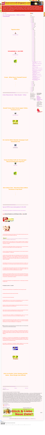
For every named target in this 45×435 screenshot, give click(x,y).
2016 (31, 90)
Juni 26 (33, 34)
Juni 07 (33, 54)
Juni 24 (33, 36)
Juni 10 (33, 51)
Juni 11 (33, 50)
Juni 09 (33, 52)
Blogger (35, 418)
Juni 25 (33, 35)
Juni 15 (33, 46)
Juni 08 (33, 53)
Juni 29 (33, 31)
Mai (32, 81)
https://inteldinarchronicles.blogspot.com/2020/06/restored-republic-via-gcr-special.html (14, 210)
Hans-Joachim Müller (15, 54)
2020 (31, 22)
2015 (31, 91)
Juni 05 (33, 56)
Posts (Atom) (7, 389)
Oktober (33, 25)
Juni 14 (33, 47)
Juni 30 (33, 30)
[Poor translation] (4, 423)
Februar (33, 84)
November (33, 24)
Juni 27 (33, 33)
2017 (31, 89)
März (32, 83)
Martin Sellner (15, 165)
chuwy (29, 418)
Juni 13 (33, 48)
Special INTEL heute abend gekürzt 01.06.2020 (14, 207)
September (33, 26)
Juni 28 (33, 32)
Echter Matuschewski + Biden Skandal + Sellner (14, 95)
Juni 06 (33, 55)
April (32, 82)
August (32, 27)
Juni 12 (33, 49)
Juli (32, 28)
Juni (32, 29)
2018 (31, 88)
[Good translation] (2, 423)
